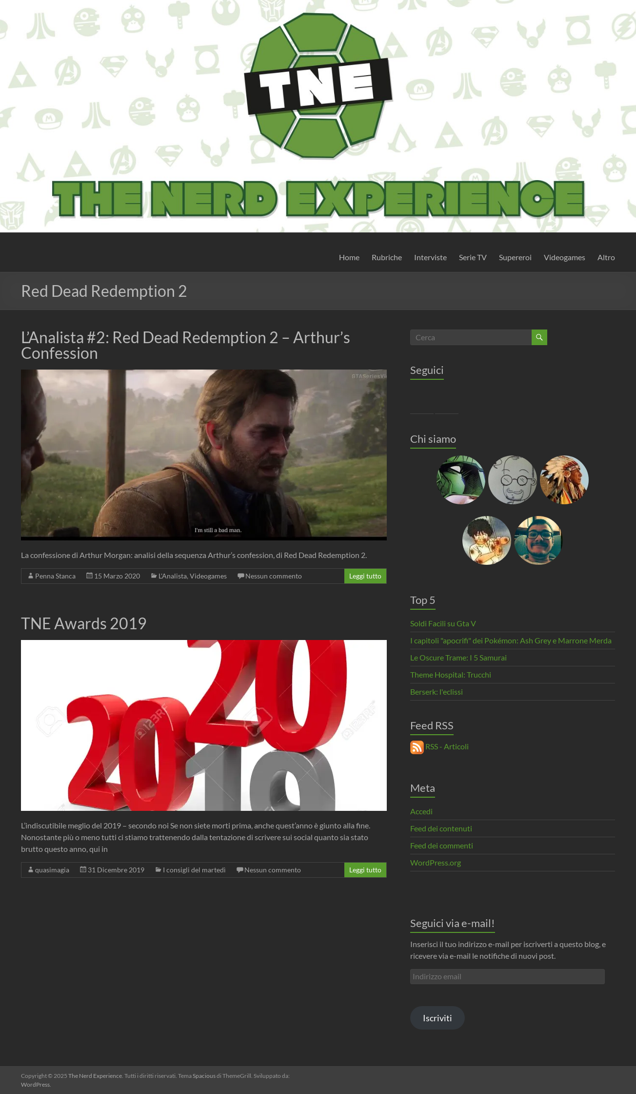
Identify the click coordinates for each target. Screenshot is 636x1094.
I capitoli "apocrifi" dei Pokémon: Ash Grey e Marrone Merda (511, 640)
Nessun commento (273, 576)
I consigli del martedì (194, 870)
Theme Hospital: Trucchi (450, 674)
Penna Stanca (55, 576)
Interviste (430, 257)
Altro (606, 257)
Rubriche (387, 257)
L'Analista (173, 576)
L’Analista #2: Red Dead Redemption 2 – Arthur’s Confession (185, 345)
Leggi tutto (365, 576)
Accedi (421, 811)
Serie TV (473, 257)
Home (349, 257)
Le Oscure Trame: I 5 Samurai (458, 657)
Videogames (564, 257)
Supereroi (515, 257)
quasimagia (52, 870)
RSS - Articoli (439, 746)
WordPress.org (435, 862)
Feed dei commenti (441, 845)
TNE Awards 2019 (84, 623)
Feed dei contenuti (441, 828)
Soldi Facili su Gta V (443, 623)
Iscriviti (437, 1017)
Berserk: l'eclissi (436, 691)
